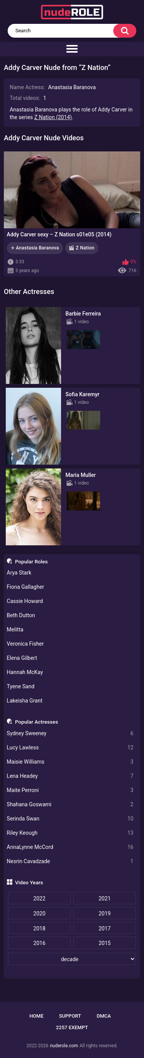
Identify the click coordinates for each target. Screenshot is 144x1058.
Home (36, 1016)
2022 (39, 898)
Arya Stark (19, 573)
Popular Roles (31, 561)
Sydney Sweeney (70, 733)
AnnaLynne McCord (70, 847)
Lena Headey (70, 776)
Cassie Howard (25, 601)
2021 (105, 898)
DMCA (104, 1016)
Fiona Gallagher (25, 587)
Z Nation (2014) (53, 117)
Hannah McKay (25, 672)
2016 (39, 943)
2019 (105, 913)
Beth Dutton (21, 615)
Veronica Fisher (25, 644)
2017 (105, 928)
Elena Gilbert (22, 658)
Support (70, 1016)
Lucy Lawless (70, 747)
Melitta (15, 629)
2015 (105, 943)
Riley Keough (70, 833)
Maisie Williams (70, 762)
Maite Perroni (70, 790)
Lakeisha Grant (25, 701)
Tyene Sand (21, 686)
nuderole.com (64, 1045)
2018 (39, 928)
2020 (39, 913)
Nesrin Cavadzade (70, 861)
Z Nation (85, 248)
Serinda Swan (70, 819)
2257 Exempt (72, 1027)
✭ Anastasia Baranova (35, 248)
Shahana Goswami (70, 804)
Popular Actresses (36, 722)
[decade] (72, 959)
